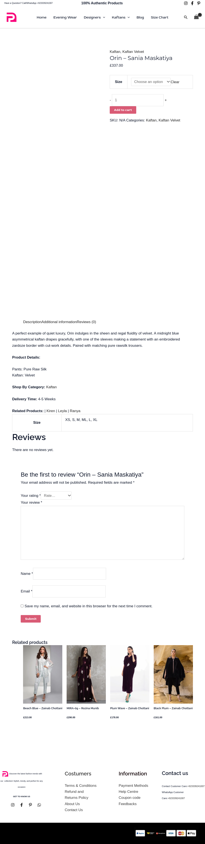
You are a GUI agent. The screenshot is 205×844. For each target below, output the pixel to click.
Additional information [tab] (59, 322)
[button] (103, 17)
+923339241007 (196, 786)
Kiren (51, 411)
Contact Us (74, 810)
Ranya (75, 411)
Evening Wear (65, 17)
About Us (72, 804)
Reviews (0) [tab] (86, 322)
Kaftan (115, 52)
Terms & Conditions (80, 786)
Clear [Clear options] (175, 82)
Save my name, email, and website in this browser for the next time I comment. (88, 606)
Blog (140, 17)
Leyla (62, 411)
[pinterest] (199, 3)
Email (26, 591)
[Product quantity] (138, 100)
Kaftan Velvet (133, 52)
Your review (31, 502)
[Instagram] (186, 3)
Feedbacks (128, 804)
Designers (94, 17)
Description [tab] (32, 322)
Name (27, 573)
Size (118, 82)
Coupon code (130, 798)
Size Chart (159, 17)
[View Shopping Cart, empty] (196, 17)
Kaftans (121, 17)
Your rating (31, 496)
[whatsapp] (39, 805)
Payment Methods (133, 786)
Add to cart (123, 110)
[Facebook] (192, 3)
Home (41, 17)
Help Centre (128, 792)
